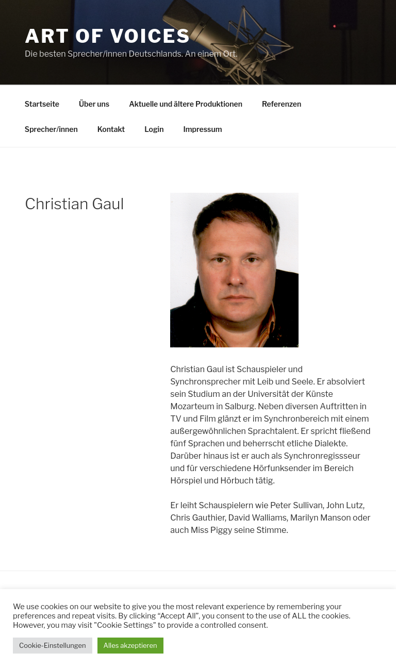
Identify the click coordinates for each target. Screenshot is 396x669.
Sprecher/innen (51, 129)
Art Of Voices (108, 36)
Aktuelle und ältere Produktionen (185, 103)
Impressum (202, 129)
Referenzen (281, 103)
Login (153, 129)
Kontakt (111, 129)
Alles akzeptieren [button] (130, 645)
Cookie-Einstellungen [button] (52, 645)
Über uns (94, 103)
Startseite (42, 103)
